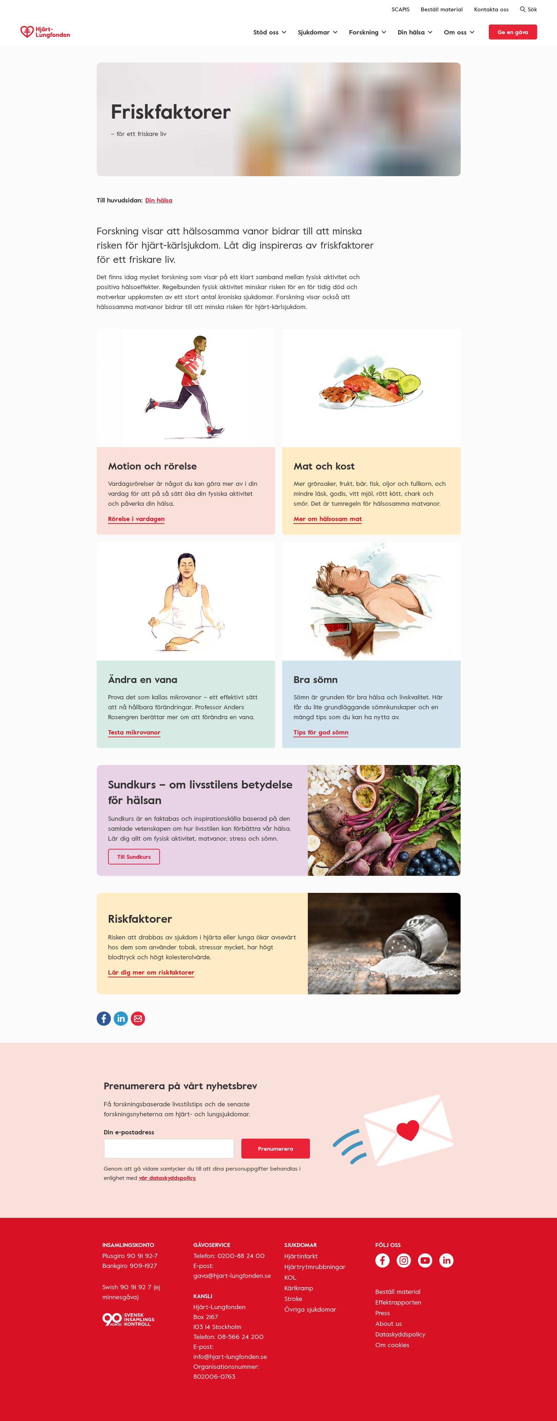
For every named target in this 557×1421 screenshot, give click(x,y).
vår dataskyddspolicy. (167, 1177)
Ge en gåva (513, 32)
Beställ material (442, 9)
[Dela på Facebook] (104, 1018)
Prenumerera (275, 1148)
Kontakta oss (491, 9)
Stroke (293, 1298)
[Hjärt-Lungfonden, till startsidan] (45, 32)
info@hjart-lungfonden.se (230, 1356)
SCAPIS (400, 9)
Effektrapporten (398, 1302)
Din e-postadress (129, 1132)
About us (388, 1323)
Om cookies (392, 1344)
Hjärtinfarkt (301, 1255)
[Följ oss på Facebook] (382, 1259)
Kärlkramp (298, 1287)
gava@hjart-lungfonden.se (232, 1275)
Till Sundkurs (134, 856)
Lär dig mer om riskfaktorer (151, 972)
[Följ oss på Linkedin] (446, 1259)
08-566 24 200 (241, 1336)
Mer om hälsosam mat (328, 518)
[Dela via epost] (138, 1018)
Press (382, 1312)
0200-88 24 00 (241, 1255)
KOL (290, 1277)
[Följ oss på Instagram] (404, 1259)
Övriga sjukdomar (310, 1309)
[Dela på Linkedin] (121, 1018)
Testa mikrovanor (134, 732)
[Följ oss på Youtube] (425, 1259)
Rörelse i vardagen (136, 518)
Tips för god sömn (321, 732)
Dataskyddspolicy (400, 1334)
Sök (528, 9)
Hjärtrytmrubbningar (315, 1266)
